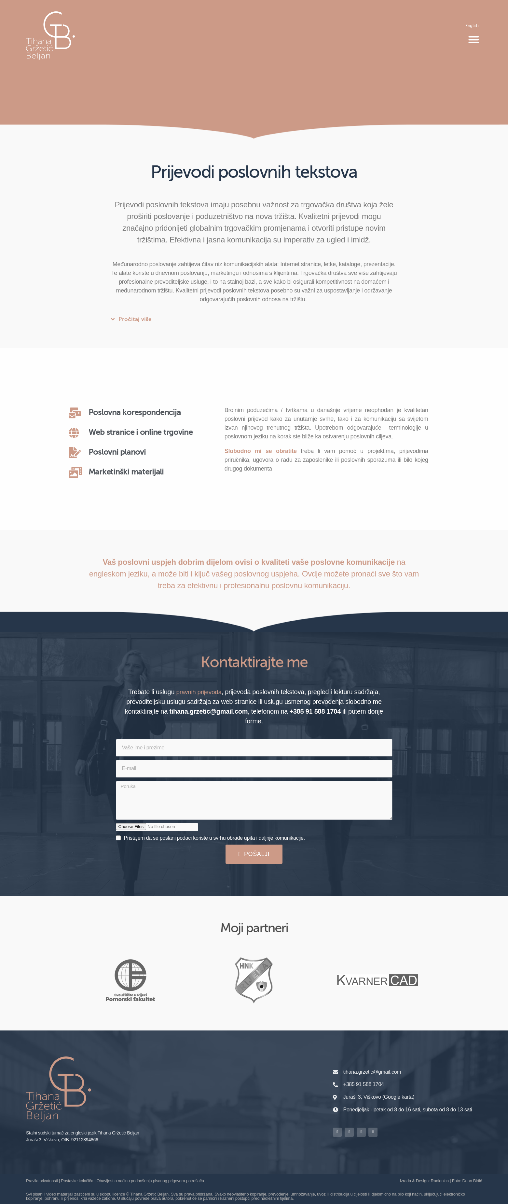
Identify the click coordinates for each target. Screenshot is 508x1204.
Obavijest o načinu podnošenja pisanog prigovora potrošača (150, 1180)
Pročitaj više (135, 319)
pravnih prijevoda (199, 691)
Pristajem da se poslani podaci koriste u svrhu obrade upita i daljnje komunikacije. (214, 837)
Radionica (440, 1180)
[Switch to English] (472, 25)
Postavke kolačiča (77, 1180)
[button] (473, 39)
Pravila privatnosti (42, 1180)
